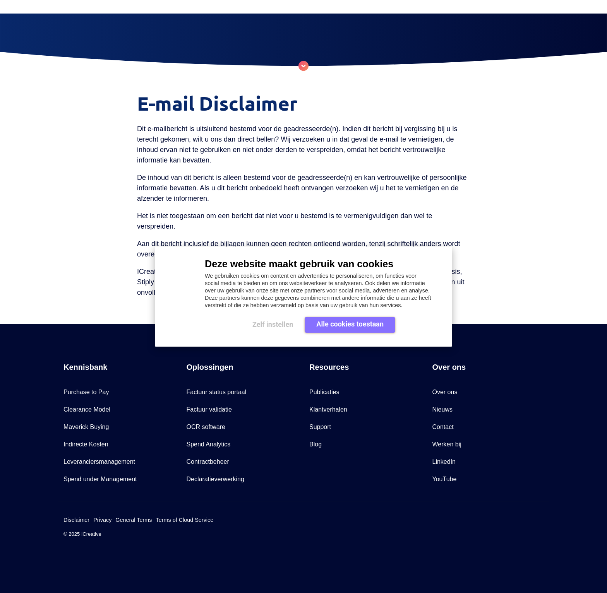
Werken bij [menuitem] (446, 444)
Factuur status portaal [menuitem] (217, 392)
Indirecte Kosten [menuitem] (85, 444)
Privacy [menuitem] (102, 520)
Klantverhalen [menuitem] (328, 409)
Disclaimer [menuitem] (76, 520)
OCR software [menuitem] (206, 427)
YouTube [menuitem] (444, 479)
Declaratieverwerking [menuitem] (215, 479)
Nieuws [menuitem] (442, 409)
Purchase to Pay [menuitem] (86, 392)
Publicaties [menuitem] (324, 392)
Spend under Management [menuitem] (100, 479)
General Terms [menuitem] (133, 520)
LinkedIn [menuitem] (444, 461)
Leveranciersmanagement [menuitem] (99, 461)
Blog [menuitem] (315, 444)
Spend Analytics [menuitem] (209, 444)
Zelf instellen (272, 324)
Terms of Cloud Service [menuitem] (184, 520)
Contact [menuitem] (443, 427)
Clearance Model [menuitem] (86, 409)
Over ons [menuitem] (445, 392)
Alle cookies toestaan (350, 324)
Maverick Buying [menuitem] (86, 427)
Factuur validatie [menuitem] (209, 409)
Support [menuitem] (320, 427)
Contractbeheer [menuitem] (208, 461)
